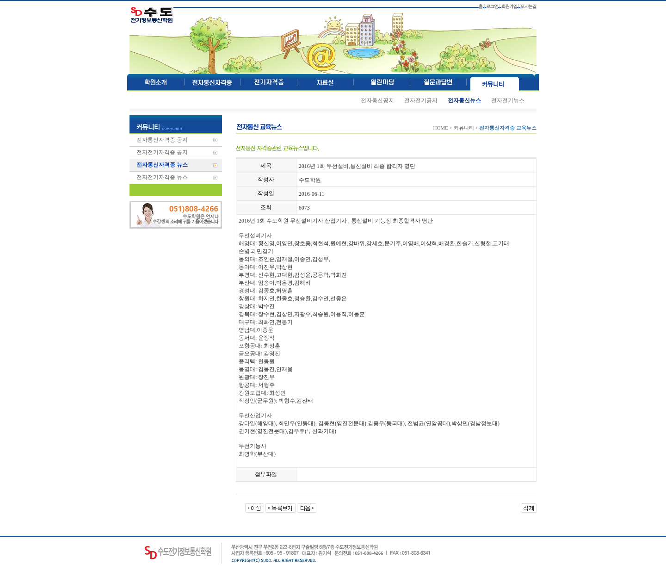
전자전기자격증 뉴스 (162, 177)
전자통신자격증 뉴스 (162, 164)
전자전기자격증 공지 (162, 152)
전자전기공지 (421, 100)
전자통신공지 (377, 100)
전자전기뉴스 (507, 100)
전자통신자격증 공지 (162, 139)
